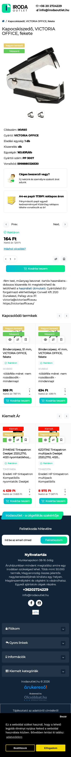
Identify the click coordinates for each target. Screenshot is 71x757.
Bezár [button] (63, 716)
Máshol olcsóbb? (15, 249)
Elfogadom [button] (50, 748)
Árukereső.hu (35, 693)
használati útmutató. (33, 288)
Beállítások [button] (20, 748)
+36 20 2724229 (49, 6)
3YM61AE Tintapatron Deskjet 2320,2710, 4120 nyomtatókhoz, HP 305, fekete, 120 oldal (17, 453)
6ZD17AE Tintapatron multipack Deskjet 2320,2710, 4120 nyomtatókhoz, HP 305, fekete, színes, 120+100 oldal (52, 453)
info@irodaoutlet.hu (52, 10)
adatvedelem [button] (14, 737)
